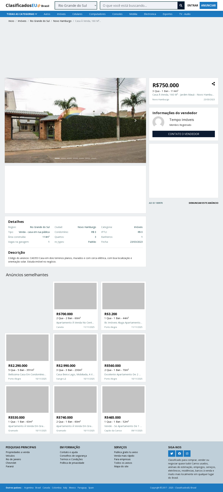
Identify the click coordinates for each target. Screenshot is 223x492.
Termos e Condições (71, 459)
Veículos (10, 455)
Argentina (29, 487)
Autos (47, 14)
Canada (46, 487)
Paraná (10, 466)
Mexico (72, 487)
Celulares (77, 14)
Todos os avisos (123, 462)
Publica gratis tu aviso (126, 452)
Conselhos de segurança (73, 455)
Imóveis (61, 14)
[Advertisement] (106, 50)
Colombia (56, 487)
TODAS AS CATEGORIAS (22, 14)
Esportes (167, 14)
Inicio (11, 21)
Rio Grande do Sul (40, 21)
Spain (91, 487)
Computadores (97, 14)
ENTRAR (192, 5)
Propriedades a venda (18, 452)
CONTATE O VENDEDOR (183, 134)
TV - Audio (185, 14)
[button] (15, 120)
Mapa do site (121, 466)
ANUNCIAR (208, 5)
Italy (65, 487)
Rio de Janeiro (13, 459)
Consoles (117, 14)
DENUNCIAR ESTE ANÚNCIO (203, 202)
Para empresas (122, 459)
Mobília (133, 14)
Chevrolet (11, 462)
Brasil (38, 487)
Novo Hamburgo (62, 21)
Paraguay (82, 487)
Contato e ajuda (69, 452)
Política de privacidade (72, 462)
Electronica (150, 14)
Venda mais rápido (124, 455)
